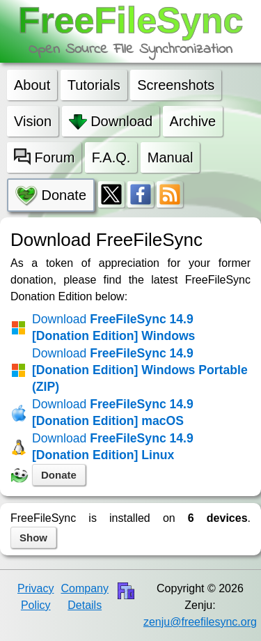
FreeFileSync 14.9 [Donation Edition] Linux (112, 446)
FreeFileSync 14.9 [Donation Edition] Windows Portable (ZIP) (140, 370)
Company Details (84, 596)
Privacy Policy (35, 596)
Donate (59, 475)
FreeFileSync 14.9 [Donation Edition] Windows (113, 327)
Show (33, 537)
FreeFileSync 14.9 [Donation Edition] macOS (112, 412)
